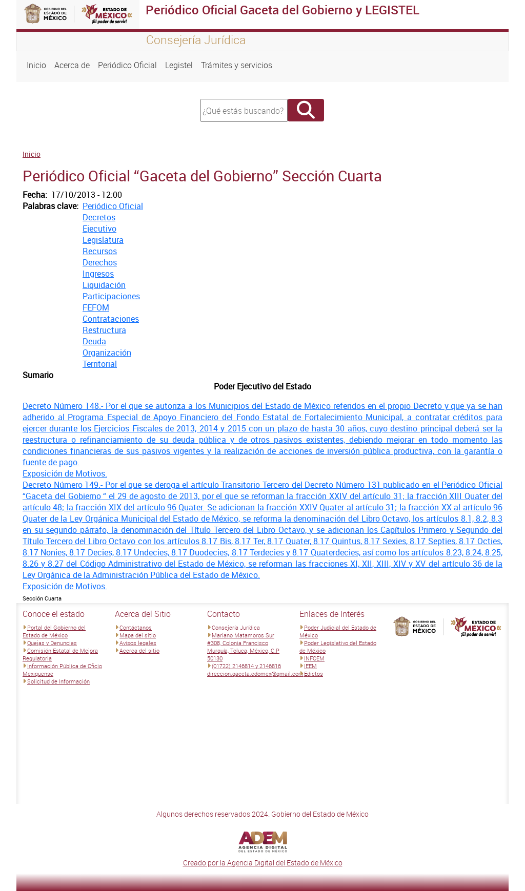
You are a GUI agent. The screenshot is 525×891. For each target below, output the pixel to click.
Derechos (100, 262)
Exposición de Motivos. (65, 473)
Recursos (100, 251)
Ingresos (98, 273)
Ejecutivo (99, 228)
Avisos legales (137, 643)
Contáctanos (135, 627)
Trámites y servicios (236, 65)
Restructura (104, 330)
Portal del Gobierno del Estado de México (54, 631)
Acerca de (72, 65)
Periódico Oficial (127, 65)
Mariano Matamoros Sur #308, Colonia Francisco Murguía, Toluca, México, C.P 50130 (243, 646)
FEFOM (96, 307)
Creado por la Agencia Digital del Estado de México (262, 862)
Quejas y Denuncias (52, 643)
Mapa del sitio (137, 635)
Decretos (99, 217)
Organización (107, 352)
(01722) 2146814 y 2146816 (246, 666)
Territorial (100, 363)
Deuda (94, 341)
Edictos (313, 673)
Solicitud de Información (58, 681)
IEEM (310, 666)
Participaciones (111, 296)
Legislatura (103, 239)
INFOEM (314, 658)
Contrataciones (111, 318)
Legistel (179, 65)
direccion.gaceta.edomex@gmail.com (255, 673)
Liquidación (104, 285)
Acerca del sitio (139, 650)
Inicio (36, 65)
